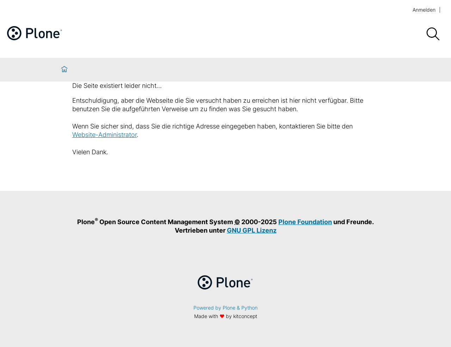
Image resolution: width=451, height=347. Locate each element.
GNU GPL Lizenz (252, 230)
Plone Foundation (305, 222)
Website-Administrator (104, 134)
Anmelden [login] (424, 10)
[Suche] (432, 34)
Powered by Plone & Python (225, 308)
